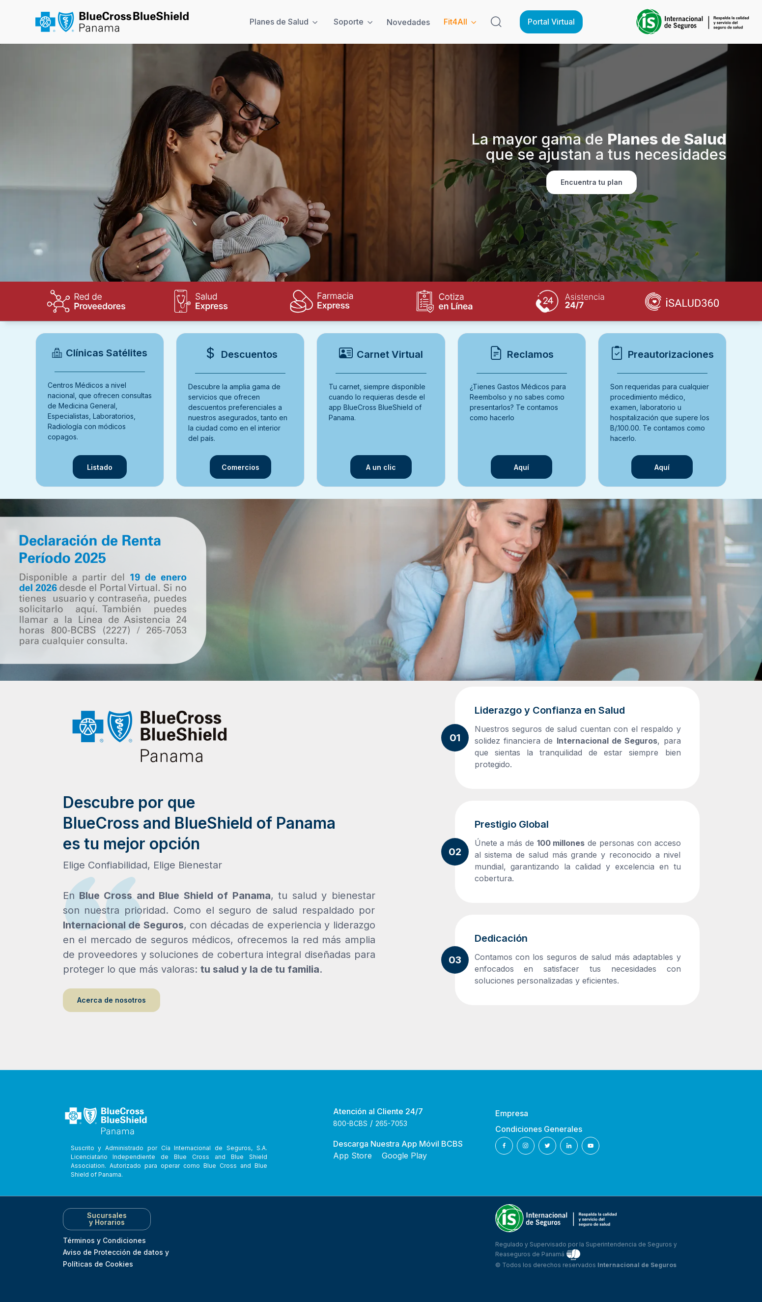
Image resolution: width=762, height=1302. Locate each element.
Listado (100, 467)
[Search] (496, 22)
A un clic (381, 467)
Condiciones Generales (538, 1129)
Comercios (240, 467)
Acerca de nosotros (111, 1000)
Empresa (511, 1113)
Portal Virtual (551, 22)
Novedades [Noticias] (408, 22)
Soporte (349, 22)
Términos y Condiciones (104, 1240)
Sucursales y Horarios (107, 1218)
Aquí (533, 469)
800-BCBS (350, 1123)
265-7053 (391, 1123)
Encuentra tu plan (591, 182)
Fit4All (455, 22)
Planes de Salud (279, 22)
